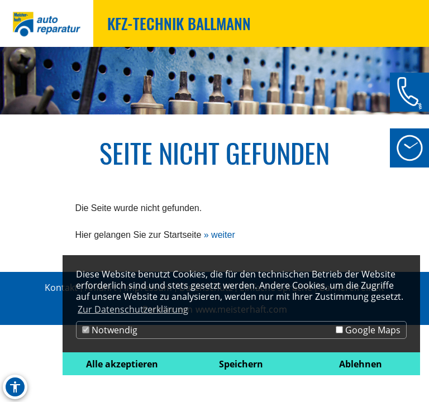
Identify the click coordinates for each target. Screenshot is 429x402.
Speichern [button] (241, 364)
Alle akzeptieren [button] (122, 364)
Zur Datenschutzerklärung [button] (133, 309)
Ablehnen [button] (360, 364)
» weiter (219, 235)
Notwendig (109, 330)
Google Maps (368, 330)
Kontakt (61, 287)
